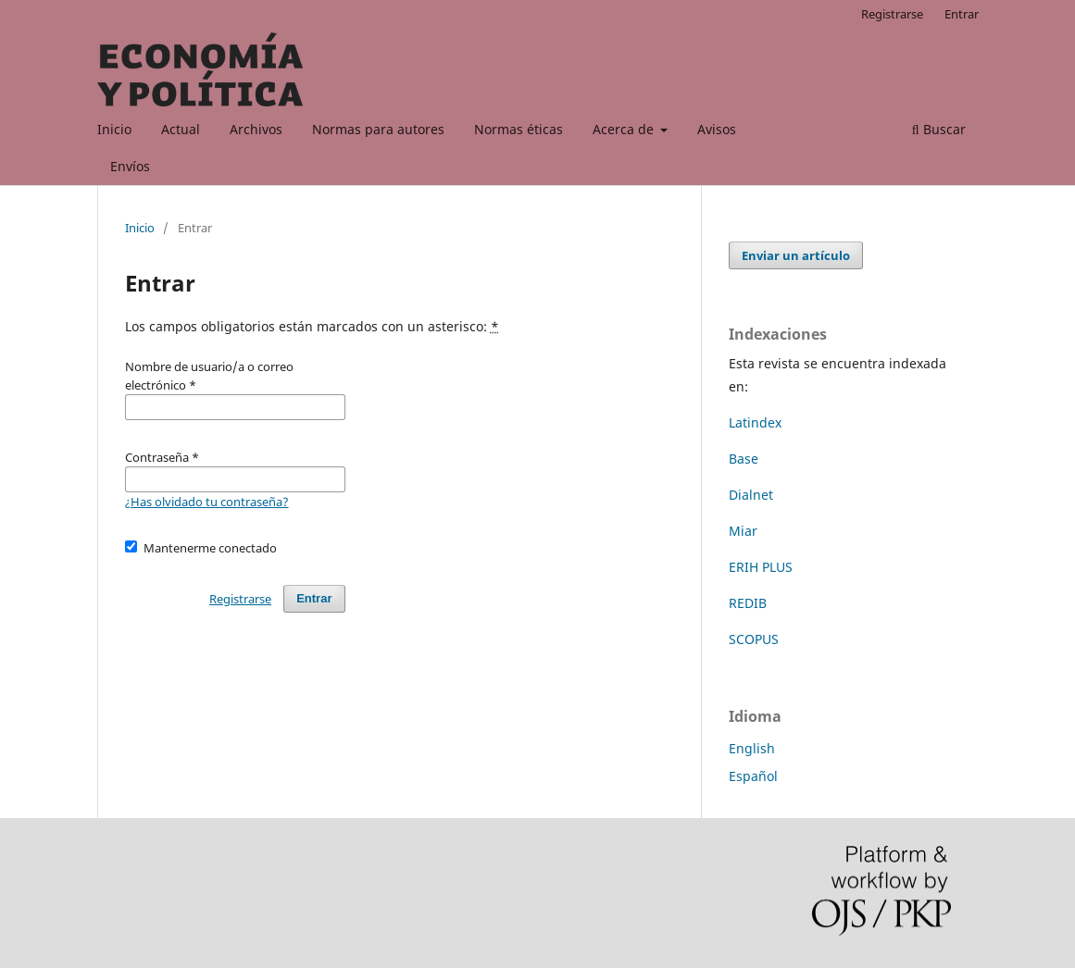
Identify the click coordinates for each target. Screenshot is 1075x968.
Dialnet (751, 494)
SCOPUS (754, 639)
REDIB (748, 603)
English (752, 748)
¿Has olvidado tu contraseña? (207, 501)
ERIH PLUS (761, 567)
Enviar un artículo (796, 255)
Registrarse (892, 14)
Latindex (755, 422)
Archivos (256, 129)
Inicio (114, 129)
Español (753, 776)
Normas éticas (518, 129)
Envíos (130, 166)
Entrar (961, 14)
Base (743, 458)
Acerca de (625, 129)
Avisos (716, 129)
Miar (743, 531)
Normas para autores (378, 129)
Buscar (939, 129)
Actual (180, 129)
